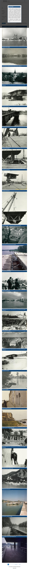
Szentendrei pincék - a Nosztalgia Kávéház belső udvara (11, 225)
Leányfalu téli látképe (6, 47)
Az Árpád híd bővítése (6, 106)
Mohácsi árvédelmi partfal (6, 408)
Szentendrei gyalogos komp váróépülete (9, 536)
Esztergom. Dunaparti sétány (7, 516)
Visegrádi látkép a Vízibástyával (7, 468)
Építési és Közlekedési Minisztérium (15, 566)
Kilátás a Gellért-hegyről (6, 271)
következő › (16, 564)
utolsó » (20, 564)
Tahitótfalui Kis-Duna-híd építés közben (9, 244)
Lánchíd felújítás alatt (6, 489)
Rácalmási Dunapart (5, 370)
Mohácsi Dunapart (5, 389)
